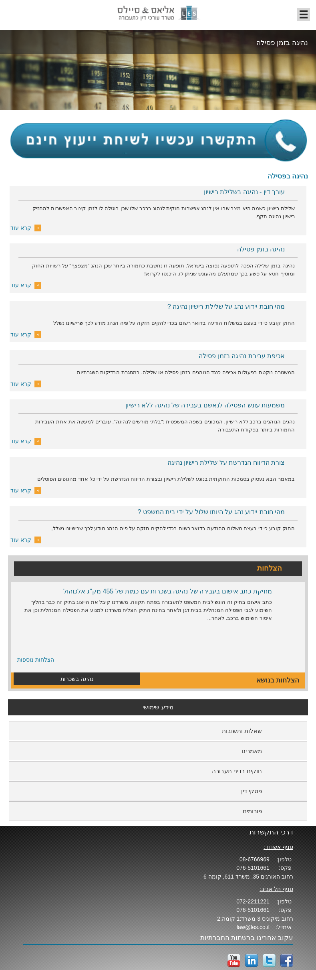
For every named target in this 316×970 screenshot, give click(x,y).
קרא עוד (20, 228)
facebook (286, 960)
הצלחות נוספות (35, 659)
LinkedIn (251, 960)
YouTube (233, 960)
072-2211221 (253, 901)
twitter (269, 960)
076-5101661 (253, 868)
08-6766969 (255, 859)
